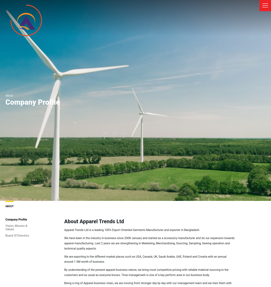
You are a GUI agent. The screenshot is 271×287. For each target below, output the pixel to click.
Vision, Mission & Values (16, 227)
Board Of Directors (17, 235)
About (9, 204)
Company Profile (16, 219)
